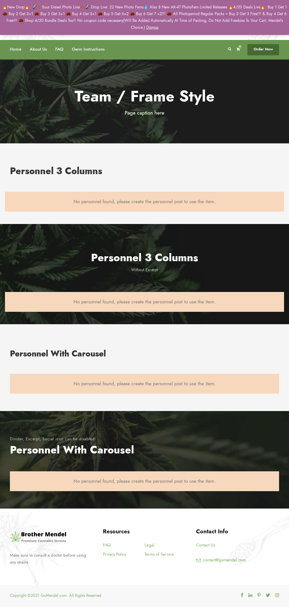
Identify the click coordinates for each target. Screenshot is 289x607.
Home (15, 49)
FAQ (59, 49)
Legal (149, 545)
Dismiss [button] (152, 27)
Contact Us (205, 545)
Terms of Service (159, 554)
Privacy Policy (114, 554)
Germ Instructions (88, 49)
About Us (38, 49)
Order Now (263, 49)
